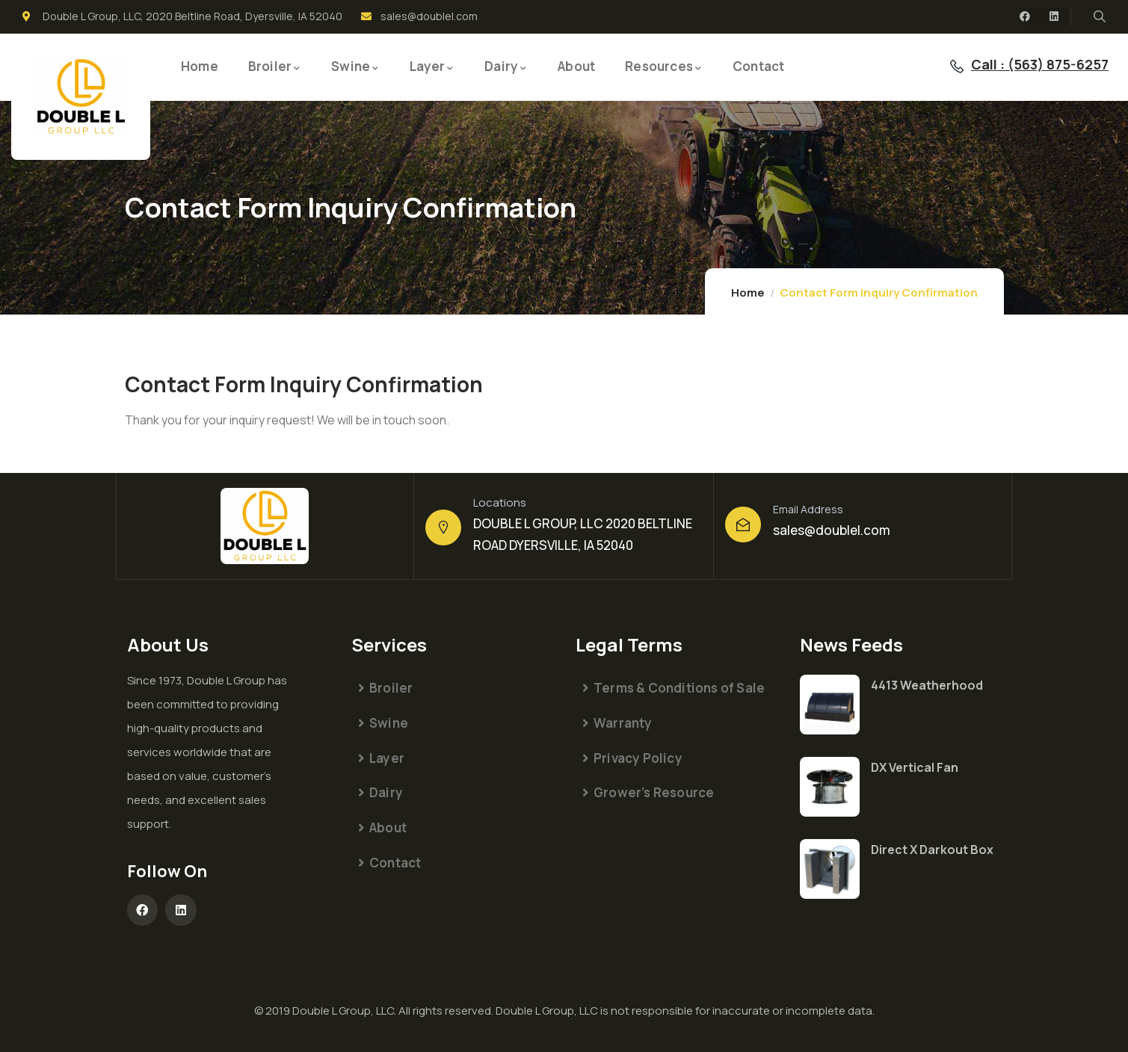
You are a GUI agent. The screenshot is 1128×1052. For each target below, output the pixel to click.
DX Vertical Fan (914, 767)
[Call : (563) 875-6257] (957, 66)
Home (748, 292)
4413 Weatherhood (927, 685)
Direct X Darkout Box (932, 849)
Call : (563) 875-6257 (1040, 64)
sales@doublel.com (831, 530)
